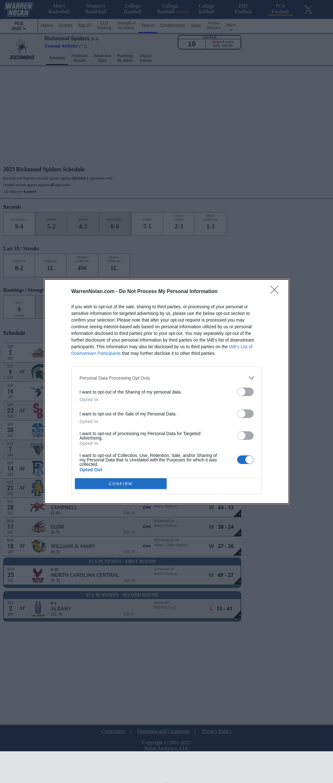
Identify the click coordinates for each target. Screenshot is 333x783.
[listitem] (167, 378)
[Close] (276, 292)
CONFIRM (121, 483)
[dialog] (166, 391)
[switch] (245, 392)
